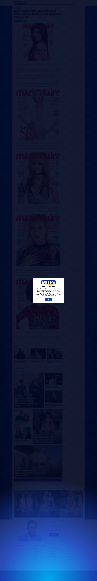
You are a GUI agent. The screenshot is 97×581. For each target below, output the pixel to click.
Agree (48, 299)
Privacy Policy (41, 293)
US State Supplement (51, 295)
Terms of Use (57, 288)
